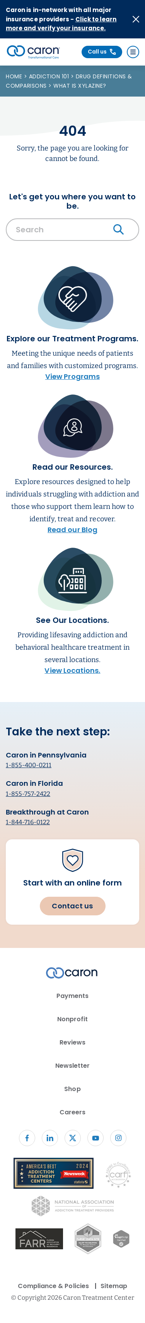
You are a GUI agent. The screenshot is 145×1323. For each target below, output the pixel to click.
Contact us (72, 906)
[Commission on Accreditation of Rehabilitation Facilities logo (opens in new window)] (118, 1176)
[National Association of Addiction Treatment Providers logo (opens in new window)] (72, 1207)
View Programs (72, 376)
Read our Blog (72, 529)
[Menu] (133, 52)
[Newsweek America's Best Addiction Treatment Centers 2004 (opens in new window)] (54, 1175)
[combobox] (72, 231)
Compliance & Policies (53, 1285)
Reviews (72, 1042)
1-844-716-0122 (28, 822)
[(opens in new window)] (39, 1240)
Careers (72, 1112)
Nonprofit (72, 1019)
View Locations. (72, 670)
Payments (72, 995)
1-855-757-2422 (28, 793)
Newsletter (72, 1065)
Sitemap (114, 1285)
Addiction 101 (50, 76)
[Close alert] (136, 19)
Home (15, 76)
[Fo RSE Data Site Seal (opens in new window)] (88, 1240)
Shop (72, 1088)
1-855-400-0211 (28, 765)
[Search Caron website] (72, 229)
